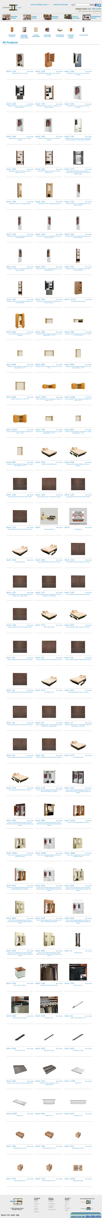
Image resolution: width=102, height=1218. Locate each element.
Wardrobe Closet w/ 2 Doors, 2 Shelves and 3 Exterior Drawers (49, 302)
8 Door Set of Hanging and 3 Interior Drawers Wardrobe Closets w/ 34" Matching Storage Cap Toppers (20, 954)
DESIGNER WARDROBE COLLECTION (24, 36)
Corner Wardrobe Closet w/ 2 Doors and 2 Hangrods (20, 334)
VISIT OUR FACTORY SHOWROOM (89, 11)
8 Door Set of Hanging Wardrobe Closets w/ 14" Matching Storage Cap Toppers (49, 790)
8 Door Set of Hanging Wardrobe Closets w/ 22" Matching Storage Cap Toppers (20, 888)
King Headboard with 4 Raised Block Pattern (78, 562)
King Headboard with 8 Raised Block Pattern (20, 627)
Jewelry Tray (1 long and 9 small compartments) (20, 1083)
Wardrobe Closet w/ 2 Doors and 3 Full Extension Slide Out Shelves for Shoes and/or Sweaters (78, 139)
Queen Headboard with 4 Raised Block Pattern (20, 724)
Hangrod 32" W (78, 1115)
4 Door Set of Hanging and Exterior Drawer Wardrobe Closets (78, 855)
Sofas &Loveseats (76, 17)
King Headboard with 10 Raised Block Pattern (20, 529)
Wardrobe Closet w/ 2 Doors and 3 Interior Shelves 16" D (49, 171)
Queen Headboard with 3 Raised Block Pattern (49, 659)
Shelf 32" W (20, 1115)
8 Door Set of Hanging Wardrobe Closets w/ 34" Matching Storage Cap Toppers (49, 920)
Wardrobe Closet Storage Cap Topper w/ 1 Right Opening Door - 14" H (49, 432)
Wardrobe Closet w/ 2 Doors (19, 73)
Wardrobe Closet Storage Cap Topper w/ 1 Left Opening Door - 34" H (78, 367)
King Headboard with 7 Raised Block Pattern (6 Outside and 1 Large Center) (19, 595)
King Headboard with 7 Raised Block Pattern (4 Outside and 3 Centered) (49, 595)
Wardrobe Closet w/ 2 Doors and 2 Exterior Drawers (78, 74)
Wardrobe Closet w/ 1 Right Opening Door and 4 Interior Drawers (49, 269)
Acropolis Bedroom (49, 529)
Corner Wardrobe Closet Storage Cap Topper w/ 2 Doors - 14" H (49, 399)
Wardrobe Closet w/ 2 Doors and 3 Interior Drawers (20, 139)
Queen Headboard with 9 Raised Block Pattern (78, 659)
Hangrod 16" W (49, 1115)
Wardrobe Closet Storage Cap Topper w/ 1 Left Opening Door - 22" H (20, 367)
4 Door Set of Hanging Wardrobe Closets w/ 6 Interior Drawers (49, 855)
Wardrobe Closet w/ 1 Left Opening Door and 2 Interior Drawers (78, 204)
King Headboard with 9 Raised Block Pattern (78, 496)
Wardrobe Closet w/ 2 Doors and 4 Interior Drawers (49, 139)
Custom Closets (34, 17)
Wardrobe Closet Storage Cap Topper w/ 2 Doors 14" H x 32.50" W (78, 334)
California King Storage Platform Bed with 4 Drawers (78, 464)
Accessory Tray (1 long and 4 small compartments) (49, 1083)
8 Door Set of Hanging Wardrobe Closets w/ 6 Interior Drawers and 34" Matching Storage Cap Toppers (78, 921)
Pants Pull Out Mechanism (20, 1018)
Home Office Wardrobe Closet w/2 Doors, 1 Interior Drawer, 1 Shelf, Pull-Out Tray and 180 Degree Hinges (78, 172)
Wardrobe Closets (14, 17)
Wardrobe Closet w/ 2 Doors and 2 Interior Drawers (78, 106)
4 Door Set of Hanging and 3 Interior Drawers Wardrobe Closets (20, 855)
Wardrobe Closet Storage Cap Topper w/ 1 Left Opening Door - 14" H (49, 334)
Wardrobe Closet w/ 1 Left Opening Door (20, 203)
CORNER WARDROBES (36, 35)
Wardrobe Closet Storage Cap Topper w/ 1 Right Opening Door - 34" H (20, 464)
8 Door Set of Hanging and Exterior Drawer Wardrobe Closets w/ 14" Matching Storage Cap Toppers (49, 824)
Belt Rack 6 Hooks (49, 1050)
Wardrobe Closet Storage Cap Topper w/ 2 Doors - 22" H (49, 367)
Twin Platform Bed (78, 757)
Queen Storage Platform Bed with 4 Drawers (78, 627)
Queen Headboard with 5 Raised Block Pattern (20, 757)
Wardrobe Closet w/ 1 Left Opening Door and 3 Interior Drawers (49, 236)
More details (30, 71)
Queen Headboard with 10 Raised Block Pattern (20, 692)
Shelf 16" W (78, 1083)
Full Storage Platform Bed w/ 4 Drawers (78, 692)
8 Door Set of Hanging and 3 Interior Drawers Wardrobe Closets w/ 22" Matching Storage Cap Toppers (78, 889)
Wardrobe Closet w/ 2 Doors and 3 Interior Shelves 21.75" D (20, 171)
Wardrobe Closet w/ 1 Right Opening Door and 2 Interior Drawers (20, 236)
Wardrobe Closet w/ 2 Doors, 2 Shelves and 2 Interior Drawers (49, 106)
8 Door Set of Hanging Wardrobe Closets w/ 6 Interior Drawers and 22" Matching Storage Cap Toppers (49, 889)
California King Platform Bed (49, 464)
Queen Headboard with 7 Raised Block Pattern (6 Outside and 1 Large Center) (49, 725)
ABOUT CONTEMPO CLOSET (39, 4)
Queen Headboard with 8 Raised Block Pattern (49, 757)
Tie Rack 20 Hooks (20, 1050)
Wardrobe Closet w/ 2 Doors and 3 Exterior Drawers (49, 74)
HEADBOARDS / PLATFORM (60, 35)
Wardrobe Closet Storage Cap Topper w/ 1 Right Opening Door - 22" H (78, 432)
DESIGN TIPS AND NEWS (61, 4)
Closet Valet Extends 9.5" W (78, 1018)
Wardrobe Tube (49, 1018)
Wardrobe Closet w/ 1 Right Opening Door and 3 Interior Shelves (20, 302)
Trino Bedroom (78, 529)
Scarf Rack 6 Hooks (78, 1050)
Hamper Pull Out (78, 985)
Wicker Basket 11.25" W (20, 1148)
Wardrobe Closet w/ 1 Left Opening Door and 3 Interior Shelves (78, 269)
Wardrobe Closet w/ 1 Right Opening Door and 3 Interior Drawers (78, 236)
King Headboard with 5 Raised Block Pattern (78, 594)
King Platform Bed (20, 562)
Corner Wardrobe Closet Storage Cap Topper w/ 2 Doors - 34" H (20, 432)
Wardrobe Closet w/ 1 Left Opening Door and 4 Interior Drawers (20, 269)
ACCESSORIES (83, 35)
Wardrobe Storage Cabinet (78, 301)
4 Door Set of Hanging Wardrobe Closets (78, 822)
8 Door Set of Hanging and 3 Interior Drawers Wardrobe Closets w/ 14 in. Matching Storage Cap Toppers (20, 824)
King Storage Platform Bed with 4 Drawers (49, 562)
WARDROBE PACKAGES (47, 35)
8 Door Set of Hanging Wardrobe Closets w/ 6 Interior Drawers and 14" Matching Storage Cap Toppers (78, 791)
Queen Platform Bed (49, 627)
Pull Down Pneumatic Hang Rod (49, 985)
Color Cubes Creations (20, 985)
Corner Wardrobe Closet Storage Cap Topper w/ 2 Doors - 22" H (78, 399)
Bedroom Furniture (55, 17)
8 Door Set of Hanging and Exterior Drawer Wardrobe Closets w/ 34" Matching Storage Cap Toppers (49, 954)
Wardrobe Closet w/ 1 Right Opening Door (49, 203)
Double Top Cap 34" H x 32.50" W (20, 399)
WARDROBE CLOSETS (12, 35)
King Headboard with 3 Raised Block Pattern (49, 496)
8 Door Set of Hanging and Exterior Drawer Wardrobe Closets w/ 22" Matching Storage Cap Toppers (20, 921)
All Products (10, 42)
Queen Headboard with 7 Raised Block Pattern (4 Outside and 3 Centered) (78, 725)
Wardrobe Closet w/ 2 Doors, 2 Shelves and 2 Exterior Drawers (20, 106)
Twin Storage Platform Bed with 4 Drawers (20, 790)
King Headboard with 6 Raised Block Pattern (20, 496)
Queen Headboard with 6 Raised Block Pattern (20, 659)
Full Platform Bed (49, 692)
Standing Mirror (78, 952)
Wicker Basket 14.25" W (49, 1148)
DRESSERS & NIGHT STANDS (71, 36)
